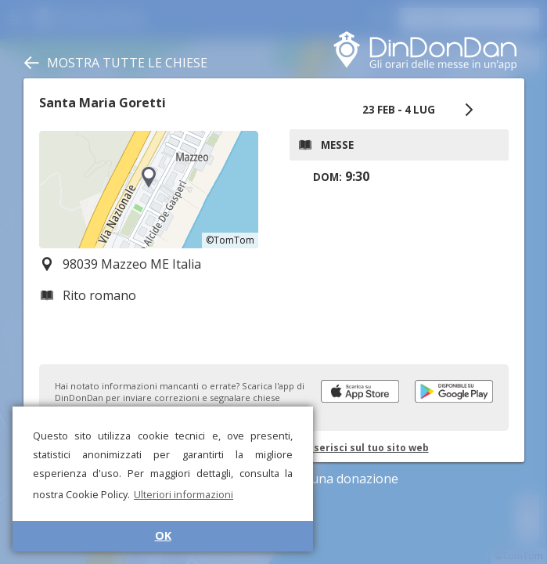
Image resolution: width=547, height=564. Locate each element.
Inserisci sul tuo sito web (366, 447)
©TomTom (230, 240)
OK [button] (163, 535)
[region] (148, 189)
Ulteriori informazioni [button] (183, 494)
